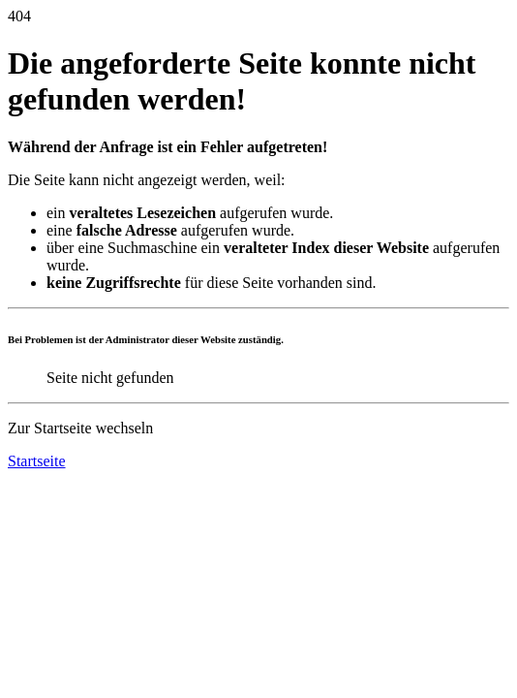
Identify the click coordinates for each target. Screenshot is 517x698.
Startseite (37, 461)
